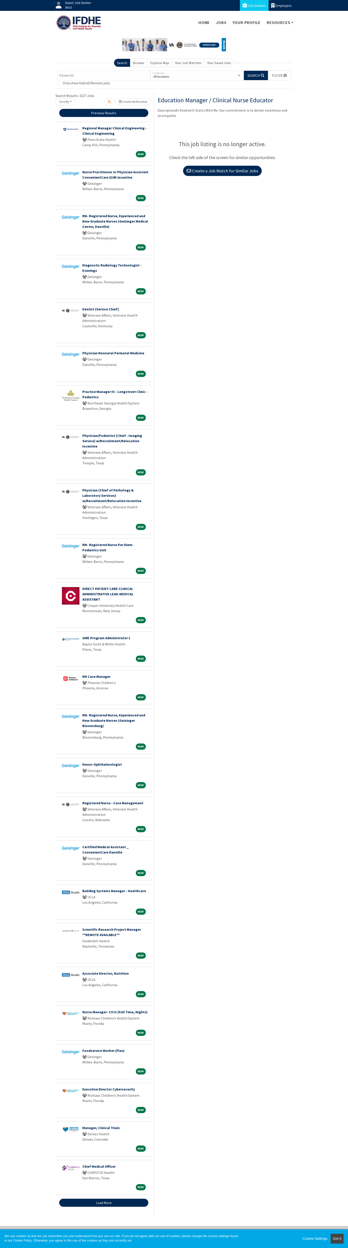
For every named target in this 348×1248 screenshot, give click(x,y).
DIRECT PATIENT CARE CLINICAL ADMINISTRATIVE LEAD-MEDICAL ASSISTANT (107, 593)
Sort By (64, 102)
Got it (337, 1238)
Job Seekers (254, 5)
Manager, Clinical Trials (101, 1128)
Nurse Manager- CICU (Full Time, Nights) (115, 1012)
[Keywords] (103, 75)
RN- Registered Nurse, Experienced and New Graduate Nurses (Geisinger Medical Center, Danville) (115, 221)
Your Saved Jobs (219, 63)
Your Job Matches (188, 63)
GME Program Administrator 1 (106, 638)
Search (122, 63)
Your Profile (247, 22)
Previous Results (103, 113)
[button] (279, 75)
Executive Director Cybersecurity (108, 1089)
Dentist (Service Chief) (100, 309)
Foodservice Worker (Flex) (103, 1050)
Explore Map (159, 63)
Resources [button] (278, 22)
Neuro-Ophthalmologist (102, 764)
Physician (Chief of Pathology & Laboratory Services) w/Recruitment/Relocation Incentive (111, 495)
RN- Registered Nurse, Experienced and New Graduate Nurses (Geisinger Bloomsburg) (113, 720)
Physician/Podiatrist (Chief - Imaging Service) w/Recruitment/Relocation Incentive (112, 440)
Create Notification (133, 102)
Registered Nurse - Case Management (112, 803)
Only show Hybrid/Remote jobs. (87, 83)
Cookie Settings (315, 1238)
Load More (104, 1203)
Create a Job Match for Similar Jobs (222, 170)
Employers (281, 5)
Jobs (221, 22)
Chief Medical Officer (99, 1166)
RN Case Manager (96, 676)
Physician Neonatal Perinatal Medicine (113, 353)
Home (204, 22)
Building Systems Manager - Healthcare (114, 891)
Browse (138, 63)
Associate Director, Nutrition (105, 973)
